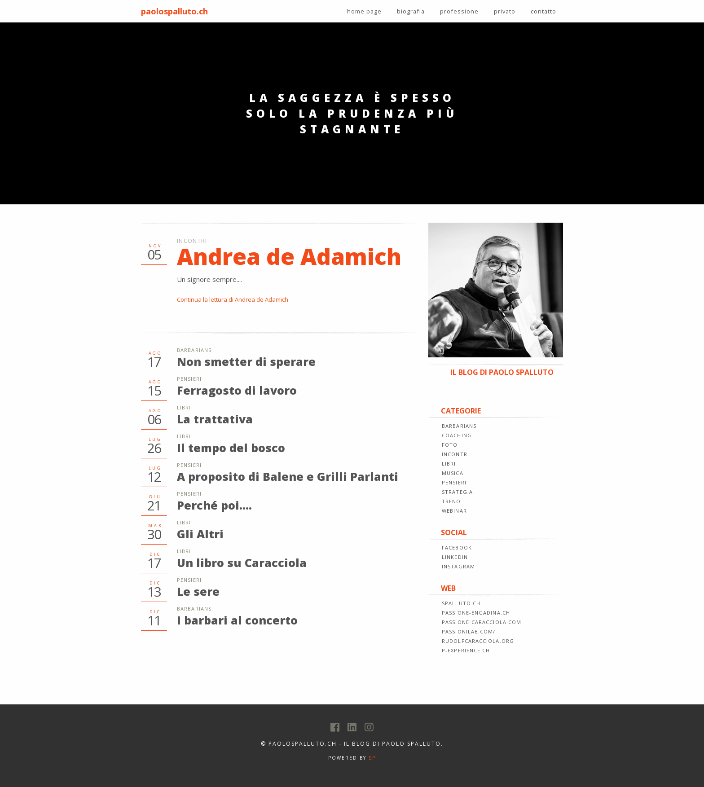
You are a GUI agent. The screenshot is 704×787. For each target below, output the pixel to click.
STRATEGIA (457, 491)
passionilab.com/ (469, 631)
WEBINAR (454, 510)
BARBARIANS (459, 425)
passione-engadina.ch (476, 612)
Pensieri (189, 378)
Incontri (192, 241)
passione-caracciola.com (481, 622)
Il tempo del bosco (231, 447)
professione (459, 11)
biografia (411, 11)
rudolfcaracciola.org (478, 641)
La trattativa (215, 418)
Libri (184, 407)
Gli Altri (200, 533)
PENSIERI (454, 482)
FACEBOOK (457, 547)
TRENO (451, 501)
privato (504, 11)
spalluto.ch (461, 603)
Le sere (198, 591)
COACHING (457, 435)
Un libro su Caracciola (242, 562)
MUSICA (452, 473)
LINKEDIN (455, 557)
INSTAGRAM (458, 566)
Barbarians (194, 350)
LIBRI (449, 463)
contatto (543, 11)
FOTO (450, 444)
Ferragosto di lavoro (237, 390)
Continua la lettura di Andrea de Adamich (232, 299)
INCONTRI (455, 454)
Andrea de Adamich (289, 256)
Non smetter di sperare (246, 361)
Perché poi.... (214, 505)
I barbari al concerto (237, 620)
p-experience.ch (466, 650)
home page (364, 11)
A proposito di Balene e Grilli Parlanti (287, 476)
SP (372, 758)
